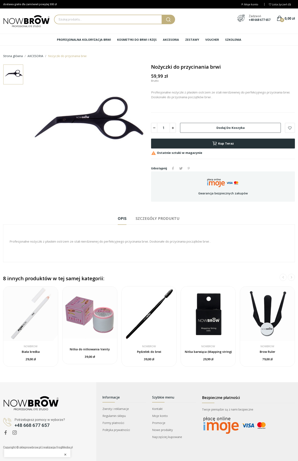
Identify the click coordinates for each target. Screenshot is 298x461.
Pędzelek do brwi (149, 352)
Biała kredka (31, 352)
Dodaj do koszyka (230, 128)
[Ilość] (163, 128)
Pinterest (189, 168)
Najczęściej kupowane (167, 437)
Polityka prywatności (116, 430)
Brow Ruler (267, 352)
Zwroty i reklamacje (115, 409)
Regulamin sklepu (114, 416)
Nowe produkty (162, 430)
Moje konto (160, 416)
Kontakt (157, 409)
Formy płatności (113, 423)
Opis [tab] (122, 218)
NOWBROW (30, 346)
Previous (283, 277)
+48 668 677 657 (259, 19)
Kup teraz (223, 143)
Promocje (158, 423)
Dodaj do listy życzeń (290, 128)
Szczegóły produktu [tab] (157, 218)
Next (291, 277)
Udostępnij (173, 168)
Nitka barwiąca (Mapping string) (208, 352)
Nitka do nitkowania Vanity (90, 349)
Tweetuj (181, 168)
